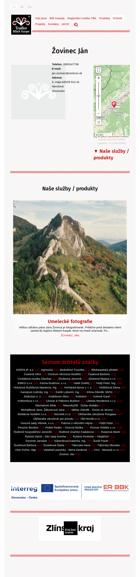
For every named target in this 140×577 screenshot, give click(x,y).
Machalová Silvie (45, 405)
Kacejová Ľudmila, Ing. (35, 392)
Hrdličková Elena (109, 387)
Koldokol (81, 396)
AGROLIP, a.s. (25, 369)
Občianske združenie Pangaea (97, 414)
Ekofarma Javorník (70, 378)
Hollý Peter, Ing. (106, 383)
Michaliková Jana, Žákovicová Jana (43, 409)
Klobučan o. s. (32, 396)
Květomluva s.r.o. (28, 400)
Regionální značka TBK (81, 18)
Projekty (40, 24)
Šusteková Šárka (53, 445)
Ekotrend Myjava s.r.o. (102, 378)
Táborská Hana (80, 445)
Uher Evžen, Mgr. (25, 449)
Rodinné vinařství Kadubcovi (76, 431)
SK (22, 6)
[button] (114, 104)
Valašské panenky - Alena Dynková (65, 449)
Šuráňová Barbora (25, 445)
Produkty (104, 18)
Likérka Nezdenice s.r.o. (101, 400)
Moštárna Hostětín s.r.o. (32, 414)
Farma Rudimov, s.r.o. (53, 383)
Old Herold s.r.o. (90, 418)
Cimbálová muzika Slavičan (35, 378)
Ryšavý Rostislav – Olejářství (91, 436)
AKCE (65, 24)
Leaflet (101, 137)
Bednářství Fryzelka (72, 369)
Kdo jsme (41, 18)
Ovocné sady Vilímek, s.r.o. (37, 423)
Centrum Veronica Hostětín (64, 374)
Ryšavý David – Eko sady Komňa (45, 436)
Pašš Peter (106, 423)
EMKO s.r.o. (25, 383)
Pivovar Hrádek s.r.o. (103, 427)
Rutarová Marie (110, 431)
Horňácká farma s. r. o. (78, 387)
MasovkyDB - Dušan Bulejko (80, 405)
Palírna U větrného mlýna (76, 423)
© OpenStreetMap (113, 137)
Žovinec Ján (70, 335)
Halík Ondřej (81, 383)
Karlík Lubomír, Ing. (68, 392)
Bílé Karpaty (57, 18)
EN (30, 6)
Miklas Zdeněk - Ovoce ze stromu (92, 409)
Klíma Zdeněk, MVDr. (100, 392)
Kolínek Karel (102, 396)
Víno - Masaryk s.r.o (106, 449)
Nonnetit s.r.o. (62, 414)
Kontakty (53, 24)
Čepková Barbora (99, 374)
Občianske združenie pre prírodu (53, 418)
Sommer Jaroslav (36, 440)
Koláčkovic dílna (58, 396)
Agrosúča (47, 369)
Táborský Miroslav (108, 445)
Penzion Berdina (28, 427)
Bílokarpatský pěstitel (105, 369)
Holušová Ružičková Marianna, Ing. (35, 387)
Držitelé (117, 18)
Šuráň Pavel (100, 440)
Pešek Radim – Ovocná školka (64, 427)
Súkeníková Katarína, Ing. (70, 440)
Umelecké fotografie (70, 321)
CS (14, 6)
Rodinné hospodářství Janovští (33, 431)
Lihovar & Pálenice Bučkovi (62, 400)
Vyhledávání (76, 25)
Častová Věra (32, 374)
